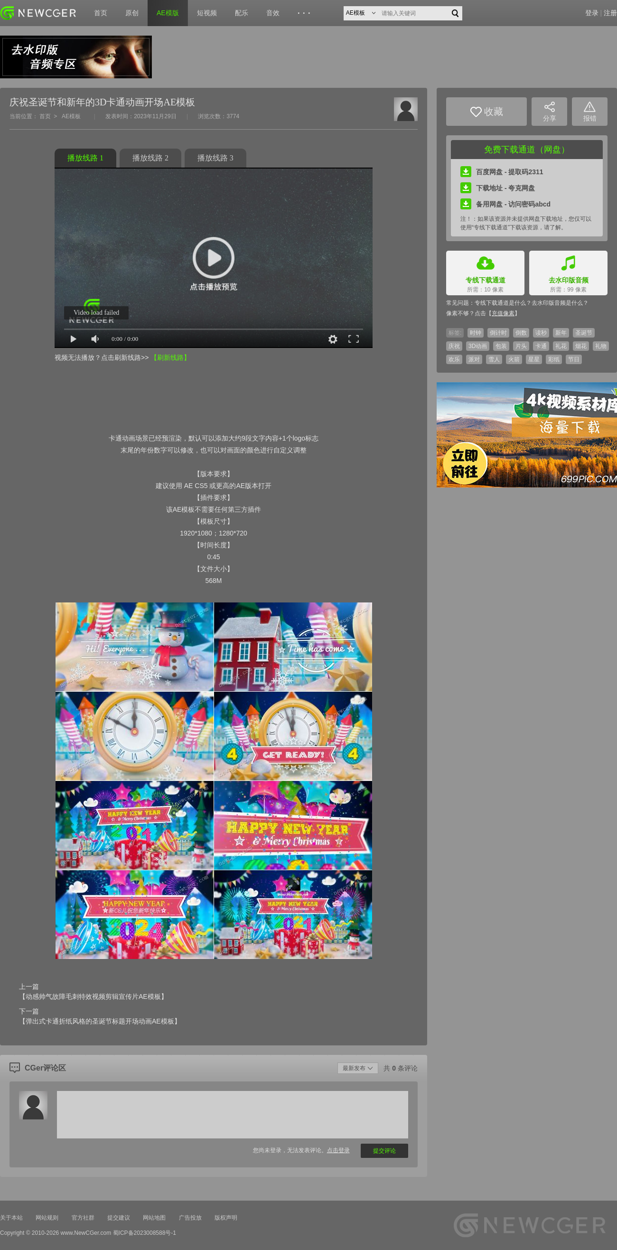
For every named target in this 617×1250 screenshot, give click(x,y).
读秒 (541, 332)
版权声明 (226, 1217)
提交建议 (118, 1217)
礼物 (601, 346)
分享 (549, 112)
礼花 (561, 346)
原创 (132, 13)
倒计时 (498, 332)
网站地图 (154, 1217)
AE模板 (71, 116)
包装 (501, 346)
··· (305, 13)
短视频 (207, 13)
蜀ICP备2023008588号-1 (144, 1233)
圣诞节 (583, 332)
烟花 (581, 346)
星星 (534, 359)
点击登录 (338, 1150)
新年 (561, 332)
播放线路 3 (215, 158)
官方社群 (83, 1217)
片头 (521, 346)
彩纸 (554, 359)
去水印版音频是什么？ (560, 303)
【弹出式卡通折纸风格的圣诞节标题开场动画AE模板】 (100, 1021)
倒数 (521, 332)
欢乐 (454, 359)
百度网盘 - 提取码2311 (501, 172)
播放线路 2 (150, 158)
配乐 (241, 13)
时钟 (475, 332)
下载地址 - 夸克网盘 (497, 188)
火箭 (514, 359)
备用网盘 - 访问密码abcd (505, 204)
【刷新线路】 (170, 357)
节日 (574, 359)
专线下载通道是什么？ (503, 303)
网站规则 (47, 1217)
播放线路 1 (85, 158)
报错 (590, 112)
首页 (100, 13)
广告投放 (190, 1217)
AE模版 (168, 13)
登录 (591, 13)
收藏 (486, 111)
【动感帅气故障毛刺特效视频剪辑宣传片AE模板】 (93, 996)
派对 (474, 359)
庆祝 (454, 346)
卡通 (541, 346)
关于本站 (11, 1217)
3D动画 (477, 346)
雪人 (494, 359)
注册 (610, 13)
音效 (273, 13)
